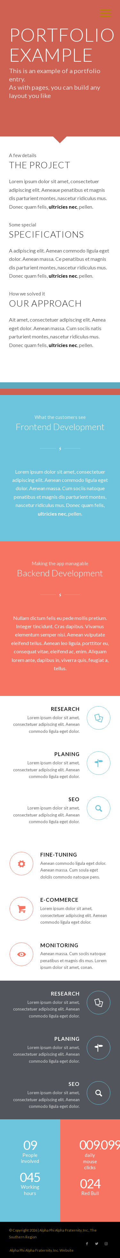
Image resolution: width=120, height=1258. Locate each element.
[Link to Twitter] (96, 1243)
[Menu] (102, 12)
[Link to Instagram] (106, 1243)
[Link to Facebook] (87, 1243)
